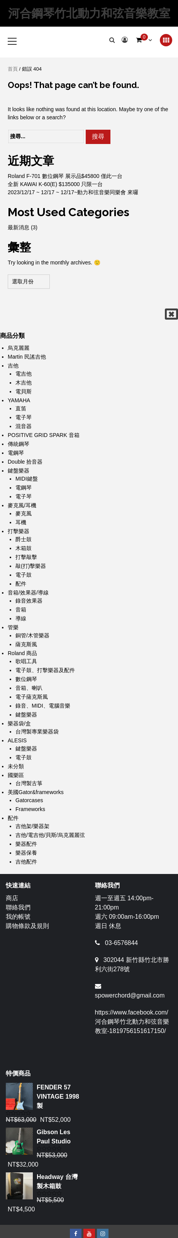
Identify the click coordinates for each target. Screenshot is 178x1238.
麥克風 (23, 513)
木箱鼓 (23, 548)
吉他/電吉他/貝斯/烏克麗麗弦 (50, 835)
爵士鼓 (23, 539)
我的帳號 (18, 916)
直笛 (20, 408)
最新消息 (18, 227)
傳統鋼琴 (18, 444)
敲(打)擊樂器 (30, 566)
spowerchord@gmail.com (130, 995)
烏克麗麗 (18, 348)
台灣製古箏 (28, 783)
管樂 (13, 627)
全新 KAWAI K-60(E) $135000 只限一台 (55, 184)
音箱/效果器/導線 (28, 592)
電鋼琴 (16, 453)
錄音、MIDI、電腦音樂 (42, 706)
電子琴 (23, 417)
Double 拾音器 (25, 462)
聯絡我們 (18, 907)
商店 (12, 898)
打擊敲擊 (26, 557)
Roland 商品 (22, 653)
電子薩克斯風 (31, 697)
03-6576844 (121, 943)
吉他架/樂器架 (32, 826)
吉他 (13, 365)
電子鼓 (23, 575)
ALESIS (17, 740)
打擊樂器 (18, 531)
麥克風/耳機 (22, 505)
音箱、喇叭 (28, 688)
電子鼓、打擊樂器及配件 (45, 670)
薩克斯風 (26, 644)
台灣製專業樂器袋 (37, 731)
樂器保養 (26, 853)
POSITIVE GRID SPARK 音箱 (44, 435)
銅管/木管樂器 (32, 635)
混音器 (23, 426)
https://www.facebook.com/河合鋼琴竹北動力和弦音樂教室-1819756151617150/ (132, 1021)
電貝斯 (23, 391)
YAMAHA (19, 400)
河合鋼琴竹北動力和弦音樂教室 (89, 13)
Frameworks (30, 809)
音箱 (20, 609)
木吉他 (23, 382)
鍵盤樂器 (18, 470)
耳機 (20, 522)
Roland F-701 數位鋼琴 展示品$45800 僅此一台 (65, 176)
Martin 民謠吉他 (27, 357)
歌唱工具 (26, 661)
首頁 (13, 69)
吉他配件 (26, 862)
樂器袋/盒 (19, 723)
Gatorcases (29, 800)
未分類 (16, 766)
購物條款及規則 (27, 926)
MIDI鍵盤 (26, 479)
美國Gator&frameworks (36, 792)
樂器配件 (26, 844)
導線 (20, 618)
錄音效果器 (28, 601)
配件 (20, 584)
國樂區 (16, 775)
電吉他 (23, 374)
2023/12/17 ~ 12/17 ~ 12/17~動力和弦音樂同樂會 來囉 (73, 192)
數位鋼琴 (26, 679)
